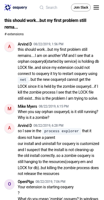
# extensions (14, 34)
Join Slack (80, 7)
